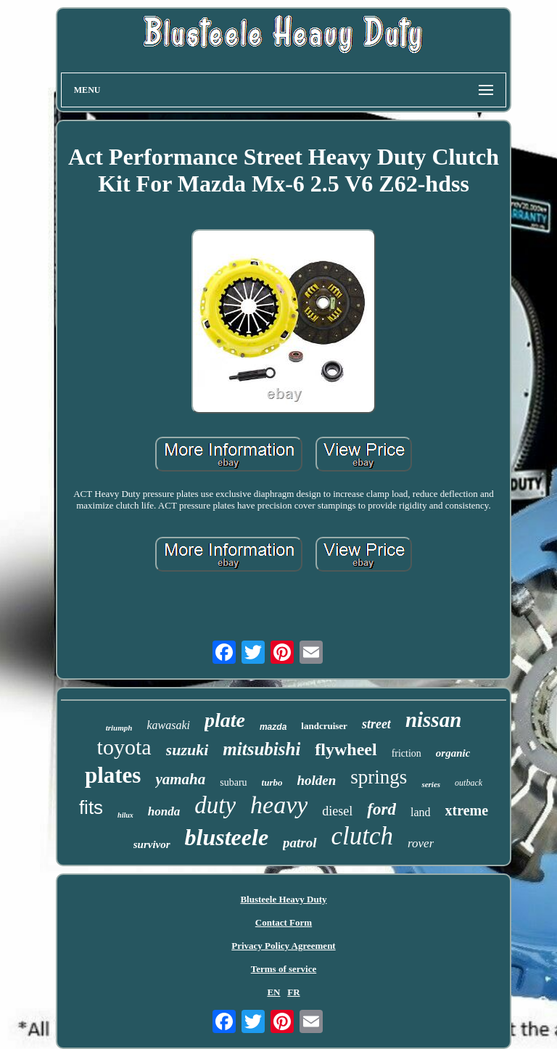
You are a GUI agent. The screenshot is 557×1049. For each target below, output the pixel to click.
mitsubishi (261, 749)
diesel (337, 811)
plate (225, 720)
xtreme (467, 810)
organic (453, 753)
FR (293, 992)
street (376, 724)
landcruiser (324, 725)
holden (317, 780)
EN (273, 992)
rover (421, 843)
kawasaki (168, 725)
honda (164, 811)
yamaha (180, 779)
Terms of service (284, 968)
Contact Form (283, 922)
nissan (433, 719)
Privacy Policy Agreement (283, 945)
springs (378, 777)
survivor (151, 844)
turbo (272, 782)
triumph (119, 727)
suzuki (187, 750)
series (430, 784)
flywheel (345, 749)
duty (215, 805)
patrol (299, 842)
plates (113, 775)
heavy (279, 804)
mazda (273, 727)
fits (91, 807)
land (420, 812)
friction (406, 753)
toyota (124, 747)
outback (468, 783)
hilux (125, 815)
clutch (362, 836)
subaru (233, 782)
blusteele (227, 837)
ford (381, 809)
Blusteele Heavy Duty (283, 899)
